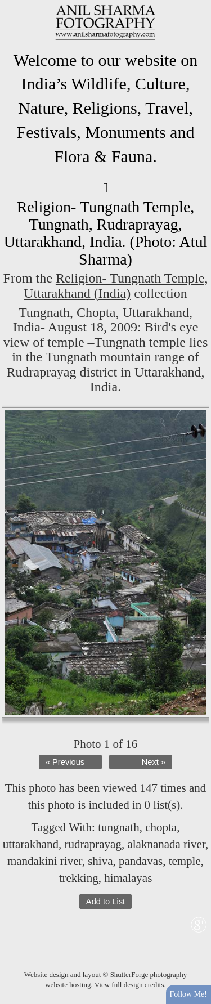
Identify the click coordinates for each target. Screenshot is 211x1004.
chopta (161, 827)
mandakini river (44, 861)
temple (185, 861)
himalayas (128, 878)
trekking (78, 878)
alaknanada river (166, 844)
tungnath (119, 827)
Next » (153, 762)
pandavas (141, 861)
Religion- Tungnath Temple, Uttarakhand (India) (116, 285)
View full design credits (129, 984)
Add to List (105, 901)
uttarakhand (31, 844)
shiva (100, 861)
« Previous (65, 762)
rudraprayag (92, 844)
